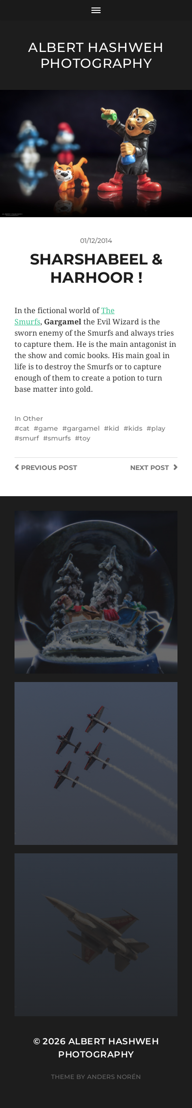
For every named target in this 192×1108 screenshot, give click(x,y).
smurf (29, 438)
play (158, 428)
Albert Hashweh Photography (96, 55)
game (48, 428)
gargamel (83, 428)
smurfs (59, 438)
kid (114, 428)
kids (135, 428)
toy (85, 438)
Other (33, 418)
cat (24, 428)
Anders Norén (114, 1076)
